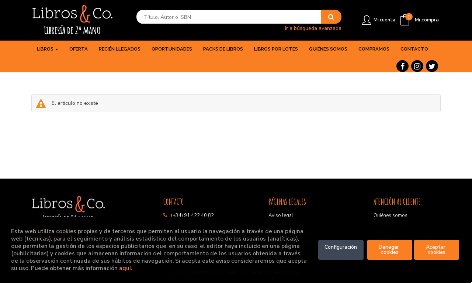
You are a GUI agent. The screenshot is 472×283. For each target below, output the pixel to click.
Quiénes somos (390, 215)
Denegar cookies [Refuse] (389, 250)
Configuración (340, 247)
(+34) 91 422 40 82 (192, 215)
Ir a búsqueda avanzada (313, 28)
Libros (47, 49)
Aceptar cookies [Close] (436, 250)
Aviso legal (280, 215)
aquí (125, 268)
